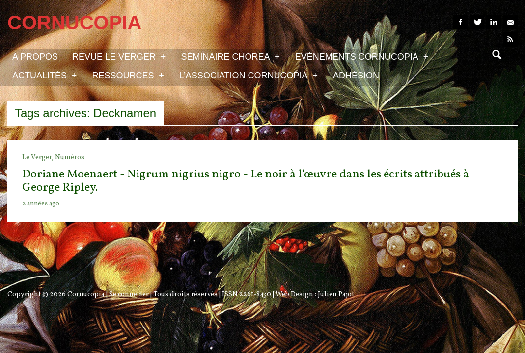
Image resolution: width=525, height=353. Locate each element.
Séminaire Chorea (230, 56)
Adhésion (356, 75)
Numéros (69, 157)
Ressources (128, 75)
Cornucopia (86, 294)
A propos (35, 57)
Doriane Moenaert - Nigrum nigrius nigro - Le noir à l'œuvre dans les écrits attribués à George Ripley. (245, 181)
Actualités (44, 75)
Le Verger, (38, 157)
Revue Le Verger (119, 56)
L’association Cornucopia (248, 75)
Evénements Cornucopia (361, 56)
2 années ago (40, 204)
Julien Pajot (336, 294)
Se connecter (129, 294)
